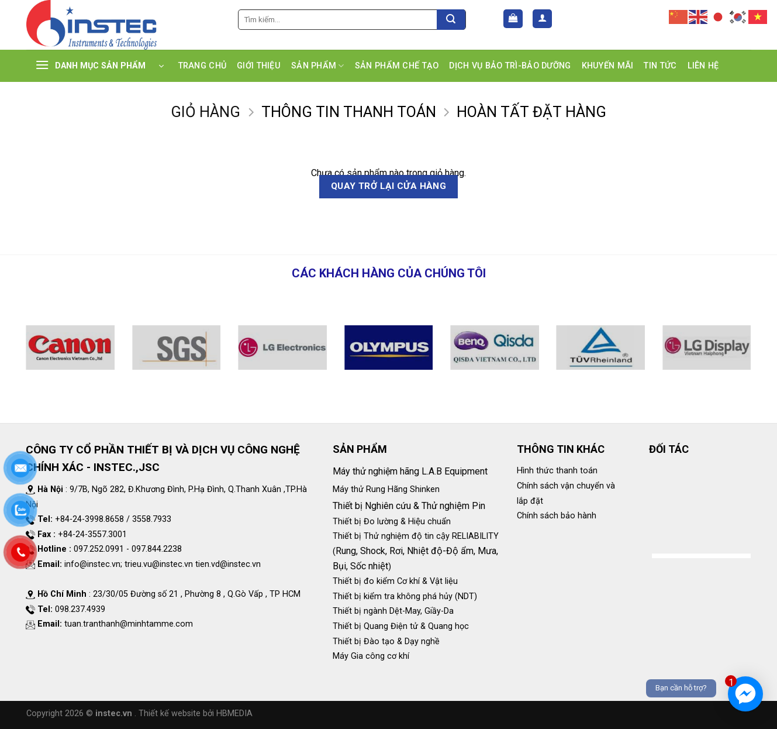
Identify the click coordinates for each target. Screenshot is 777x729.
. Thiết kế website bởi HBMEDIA (193, 713)
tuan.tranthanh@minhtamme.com (128, 624)
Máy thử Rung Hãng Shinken (386, 489)
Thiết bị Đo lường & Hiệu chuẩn (392, 522)
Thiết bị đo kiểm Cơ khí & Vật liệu (395, 581)
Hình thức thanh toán (557, 471)
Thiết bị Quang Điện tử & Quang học (401, 626)
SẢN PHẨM (317, 65)
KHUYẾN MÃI (608, 66)
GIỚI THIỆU (259, 66)
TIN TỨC (660, 66)
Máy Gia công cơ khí (371, 656)
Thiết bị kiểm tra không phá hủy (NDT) (405, 596)
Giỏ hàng (205, 112)
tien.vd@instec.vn (228, 564)
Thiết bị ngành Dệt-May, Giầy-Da (393, 611)
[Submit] (451, 19)
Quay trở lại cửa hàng (389, 186)
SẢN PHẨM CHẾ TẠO (397, 66)
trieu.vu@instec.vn (159, 564)
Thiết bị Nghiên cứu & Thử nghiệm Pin (409, 505)
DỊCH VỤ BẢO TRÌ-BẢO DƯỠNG (510, 66)
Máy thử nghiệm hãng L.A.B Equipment (411, 471)
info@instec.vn (92, 564)
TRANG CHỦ (202, 66)
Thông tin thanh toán (348, 112)
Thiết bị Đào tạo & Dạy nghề (386, 642)
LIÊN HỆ (703, 66)
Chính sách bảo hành (556, 516)
